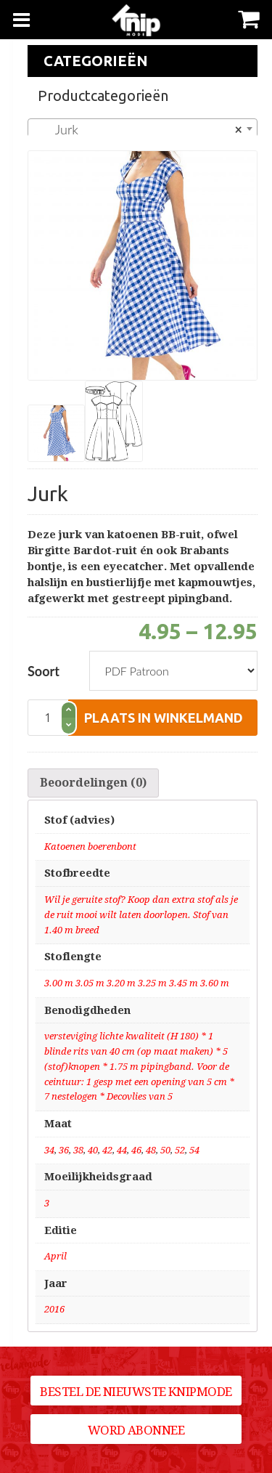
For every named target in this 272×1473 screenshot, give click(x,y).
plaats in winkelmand (163, 717)
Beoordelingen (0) (93, 783)
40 (93, 1150)
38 (78, 1150)
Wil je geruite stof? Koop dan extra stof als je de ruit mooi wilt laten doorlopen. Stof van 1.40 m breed (141, 915)
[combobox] (142, 128)
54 (194, 1150)
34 (49, 1150)
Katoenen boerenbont (90, 846)
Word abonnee (136, 1430)
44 (122, 1150)
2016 (54, 1309)
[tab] (93, 783)
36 (64, 1150)
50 (165, 1150)
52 (180, 1150)
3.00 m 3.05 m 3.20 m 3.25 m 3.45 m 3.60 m (136, 983)
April (55, 1256)
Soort (43, 671)
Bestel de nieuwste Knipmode (135, 1391)
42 (107, 1150)
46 (136, 1150)
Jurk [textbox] (138, 129)
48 (151, 1150)
